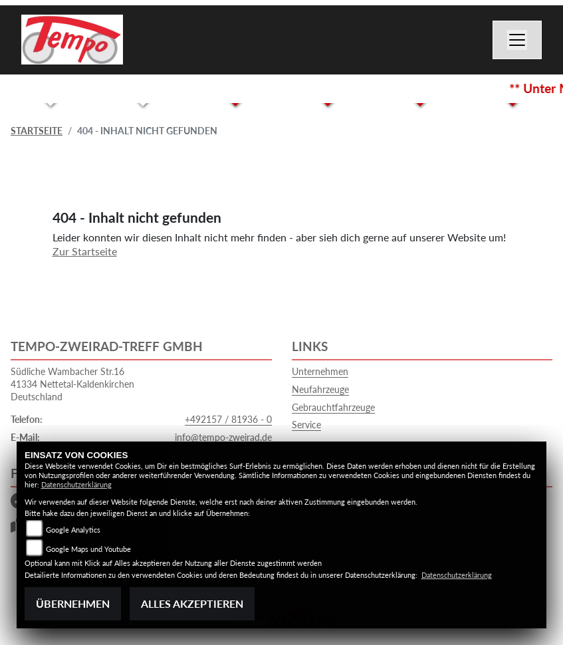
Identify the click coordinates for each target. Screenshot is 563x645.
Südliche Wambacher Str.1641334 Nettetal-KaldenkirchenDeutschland (72, 384)
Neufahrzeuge (320, 389)
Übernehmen (73, 603)
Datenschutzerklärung (76, 484)
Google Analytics (73, 529)
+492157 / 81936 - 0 (228, 419)
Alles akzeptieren (192, 603)
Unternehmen (320, 371)
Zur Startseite (85, 251)
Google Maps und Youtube (88, 549)
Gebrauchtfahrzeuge (333, 407)
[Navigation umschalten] (517, 40)
